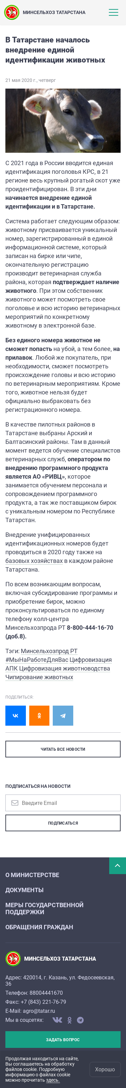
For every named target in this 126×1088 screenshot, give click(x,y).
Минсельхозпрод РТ (49, 650)
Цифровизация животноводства (64, 668)
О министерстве (32, 874)
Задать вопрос (63, 1040)
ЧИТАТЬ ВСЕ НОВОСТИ (63, 749)
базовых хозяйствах (34, 560)
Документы (24, 889)
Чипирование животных (39, 677)
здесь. (53, 1080)
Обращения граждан (39, 927)
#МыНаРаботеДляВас (36, 659)
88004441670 (46, 993)
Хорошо (105, 1069)
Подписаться (63, 823)
